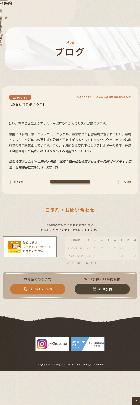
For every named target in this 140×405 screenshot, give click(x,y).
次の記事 (124, 184)
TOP (8, 332)
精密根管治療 (17, 336)
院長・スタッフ (42, 336)
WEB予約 (102, 293)
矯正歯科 (99, 332)
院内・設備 (66, 336)
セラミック (119, 332)
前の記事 (16, 184)
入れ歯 (58, 332)
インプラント (78, 332)
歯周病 (42, 332)
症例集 (103, 336)
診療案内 (25, 332)
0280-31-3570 (37, 293)
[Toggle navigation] (131, 5)
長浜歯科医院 (62, 9)
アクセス (86, 336)
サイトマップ (123, 336)
